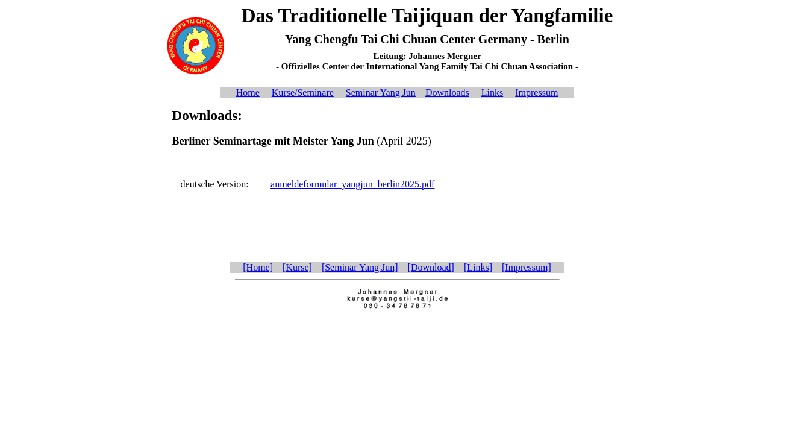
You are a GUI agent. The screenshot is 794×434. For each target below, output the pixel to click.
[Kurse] (297, 267)
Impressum (536, 92)
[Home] (258, 267)
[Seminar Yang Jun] (360, 267)
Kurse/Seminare (303, 92)
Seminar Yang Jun (381, 92)
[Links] (478, 267)
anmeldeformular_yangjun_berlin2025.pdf (352, 184)
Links (492, 92)
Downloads (447, 92)
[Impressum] (526, 267)
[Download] (431, 267)
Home (248, 92)
